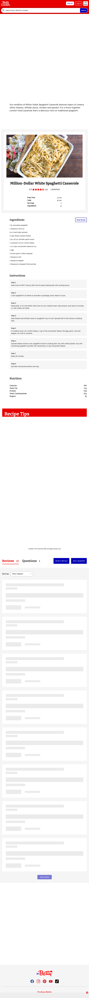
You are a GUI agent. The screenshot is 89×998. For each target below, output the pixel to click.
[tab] (10, 561)
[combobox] (40, 10)
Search (83, 10)
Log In (78, 3)
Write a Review (61, 561)
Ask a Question (79, 561)
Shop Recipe (81, 220)
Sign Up (70, 3)
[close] (87, 993)
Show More (44, 877)
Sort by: (5, 574)
